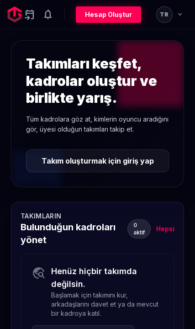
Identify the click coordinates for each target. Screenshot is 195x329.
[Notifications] (47, 14)
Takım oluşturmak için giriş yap (98, 160)
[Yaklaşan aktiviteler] (29, 14)
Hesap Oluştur (108, 14)
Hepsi (165, 229)
